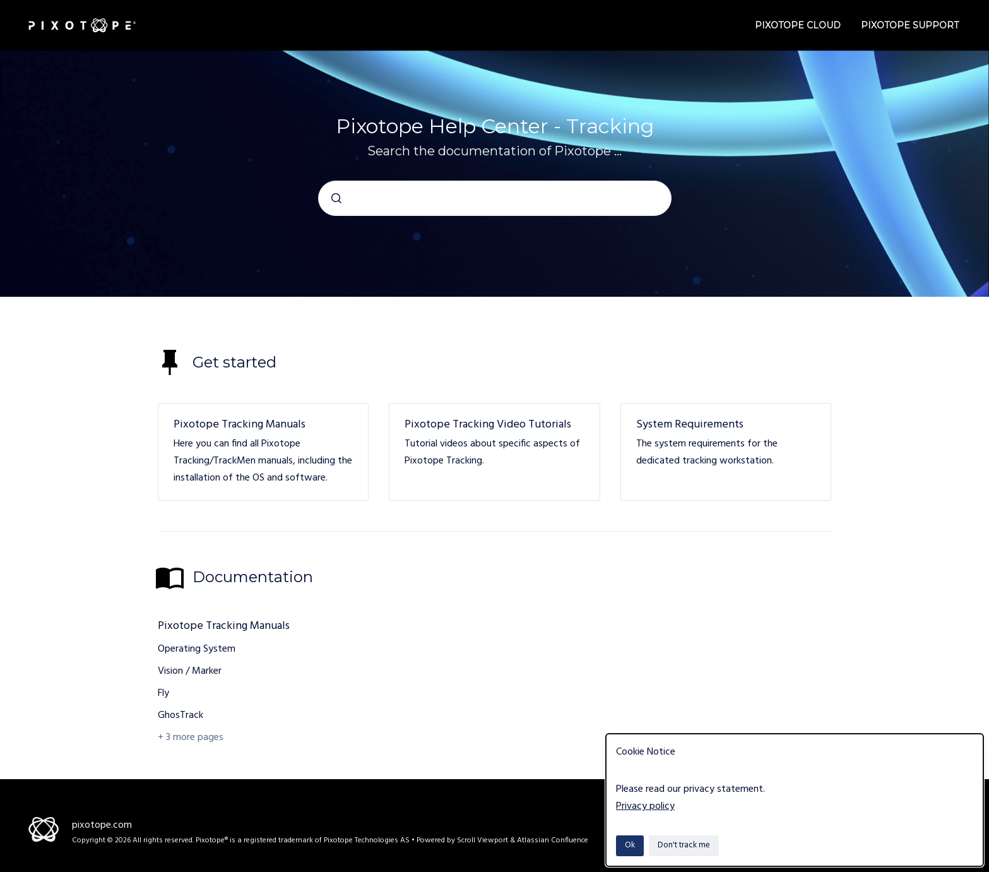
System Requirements (689, 424)
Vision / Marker (190, 671)
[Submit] (336, 198)
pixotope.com (102, 825)
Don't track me (684, 845)
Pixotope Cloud (798, 25)
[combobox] (495, 198)
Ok (630, 845)
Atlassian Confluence (552, 840)
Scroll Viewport (483, 840)
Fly (163, 693)
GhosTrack (180, 715)
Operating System (196, 649)
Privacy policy (645, 806)
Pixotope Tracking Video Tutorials (488, 424)
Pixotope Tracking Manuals (239, 424)
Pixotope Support (910, 25)
